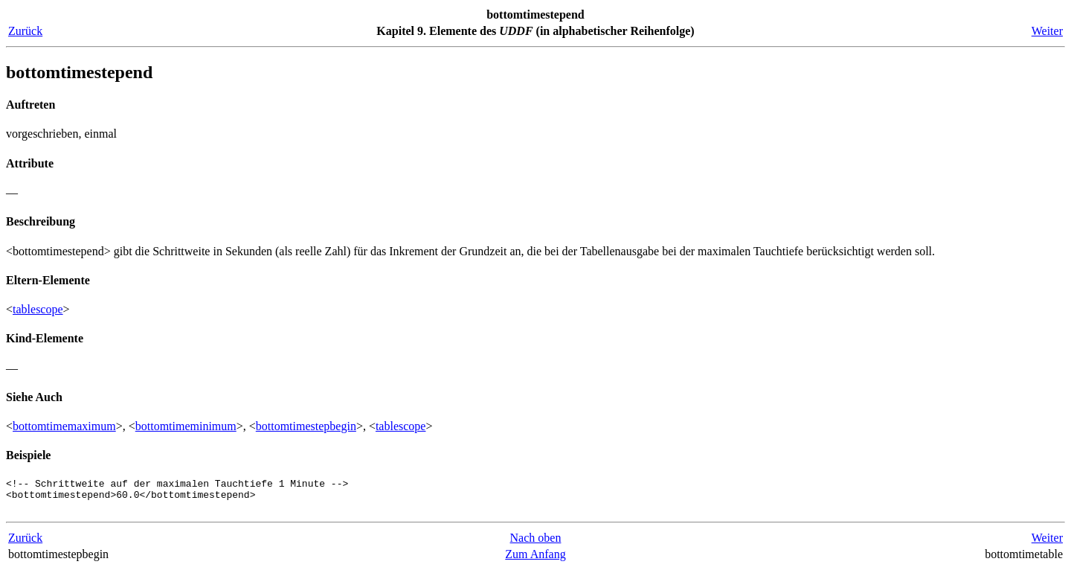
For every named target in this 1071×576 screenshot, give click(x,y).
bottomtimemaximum (64, 426)
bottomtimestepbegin (306, 426)
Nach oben (536, 544)
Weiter (1047, 31)
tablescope (38, 309)
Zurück (25, 31)
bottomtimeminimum (186, 426)
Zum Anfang (535, 560)
